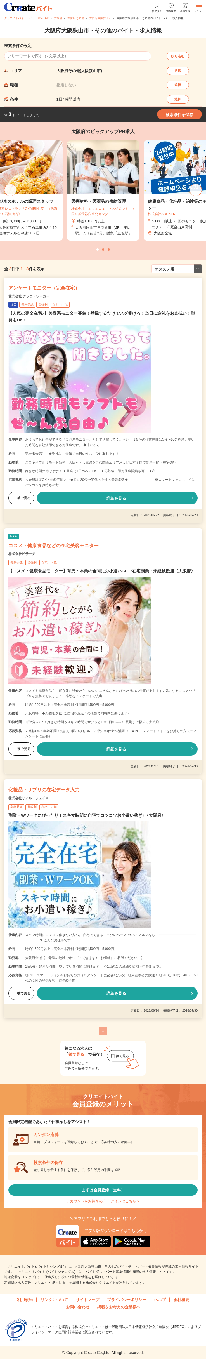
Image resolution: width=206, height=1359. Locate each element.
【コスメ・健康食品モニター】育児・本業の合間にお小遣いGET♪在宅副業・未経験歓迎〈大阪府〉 (101, 570)
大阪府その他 (75, 18)
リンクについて (54, 1299)
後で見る (21, 498)
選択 (177, 71)
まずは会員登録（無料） (103, 1190)
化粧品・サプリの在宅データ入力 (44, 790)
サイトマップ (87, 1299)
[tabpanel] (103, 190)
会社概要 (181, 1299)
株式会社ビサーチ (21, 554)
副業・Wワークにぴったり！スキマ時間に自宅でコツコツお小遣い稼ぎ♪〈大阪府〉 (86, 815)
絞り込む (177, 56)
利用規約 (25, 1299)
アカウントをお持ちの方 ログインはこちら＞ (103, 1201)
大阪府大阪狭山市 (100, 18)
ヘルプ (160, 1299)
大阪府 (58, 18)
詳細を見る (116, 498)
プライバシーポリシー (126, 1299)
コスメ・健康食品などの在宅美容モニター (53, 545)
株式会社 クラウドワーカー (28, 296)
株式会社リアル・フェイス (28, 798)
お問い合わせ (77, 1307)
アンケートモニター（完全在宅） (44, 288)
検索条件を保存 (179, 114)
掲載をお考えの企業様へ (118, 1307)
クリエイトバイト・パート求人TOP (26, 18)
